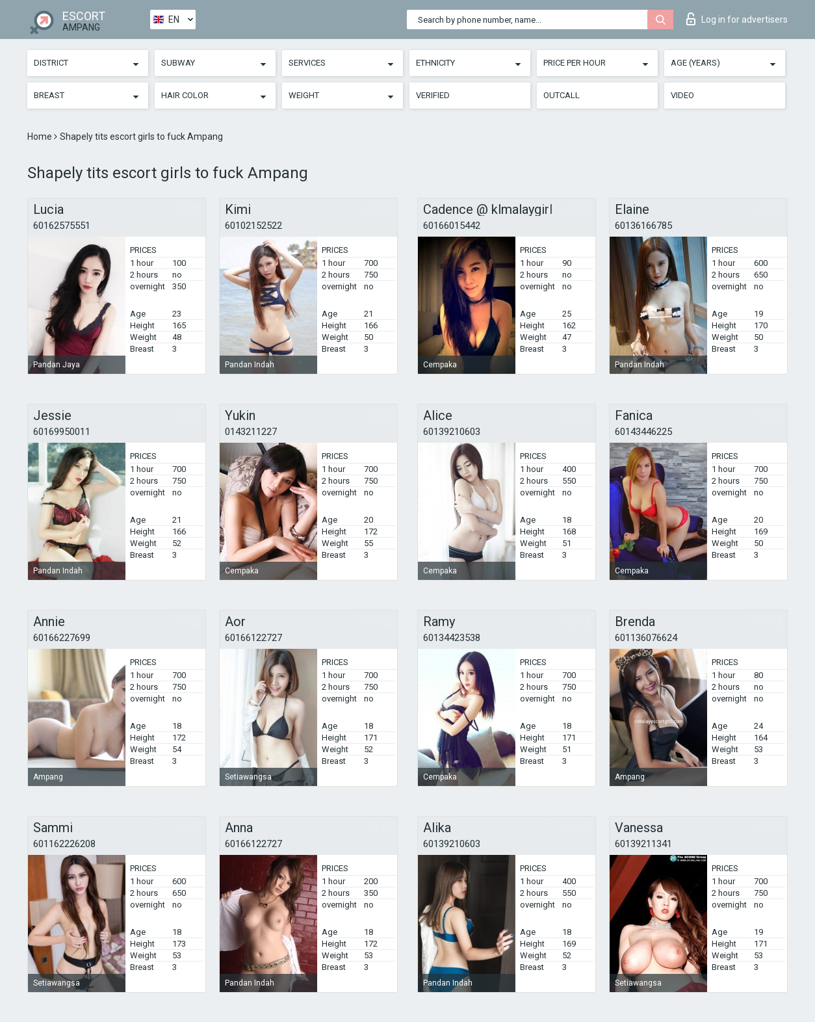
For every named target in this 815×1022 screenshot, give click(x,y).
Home (40, 136)
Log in (737, 19)
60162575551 (61, 225)
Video (682, 95)
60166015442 (451, 225)
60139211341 (643, 844)
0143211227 (251, 432)
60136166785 (643, 225)
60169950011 (61, 432)
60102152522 (253, 225)
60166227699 (61, 638)
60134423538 (451, 638)
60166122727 (253, 638)
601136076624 (646, 638)
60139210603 (451, 432)
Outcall (561, 95)
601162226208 (64, 844)
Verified (433, 95)
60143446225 (643, 432)
